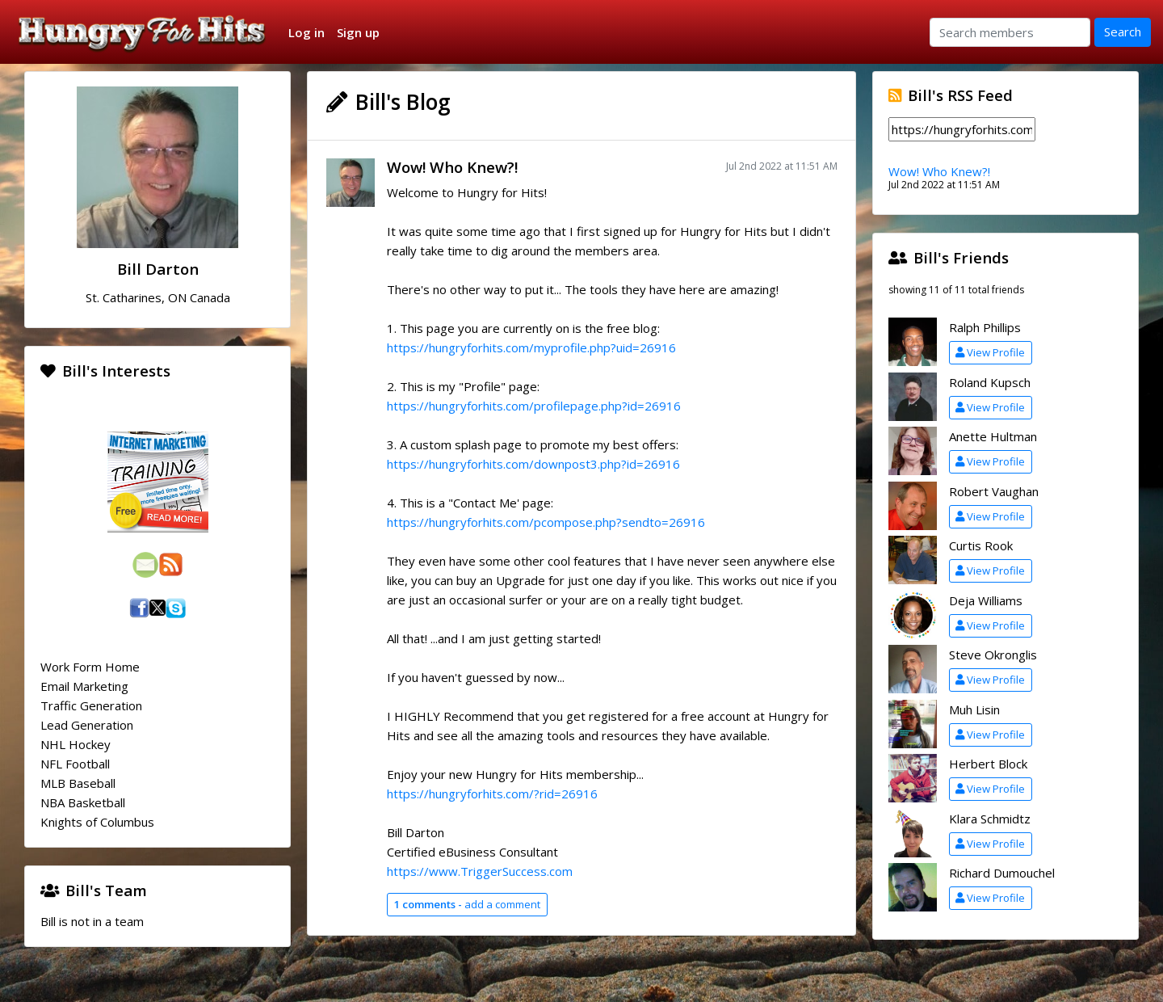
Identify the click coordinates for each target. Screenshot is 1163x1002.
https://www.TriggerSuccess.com (480, 871)
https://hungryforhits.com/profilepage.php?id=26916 (534, 406)
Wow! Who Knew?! (452, 167)
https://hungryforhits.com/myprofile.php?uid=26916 (531, 347)
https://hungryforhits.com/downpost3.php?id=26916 (533, 464)
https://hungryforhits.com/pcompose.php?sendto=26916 (546, 522)
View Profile (990, 352)
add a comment (466, 904)
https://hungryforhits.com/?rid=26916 (492, 793)
